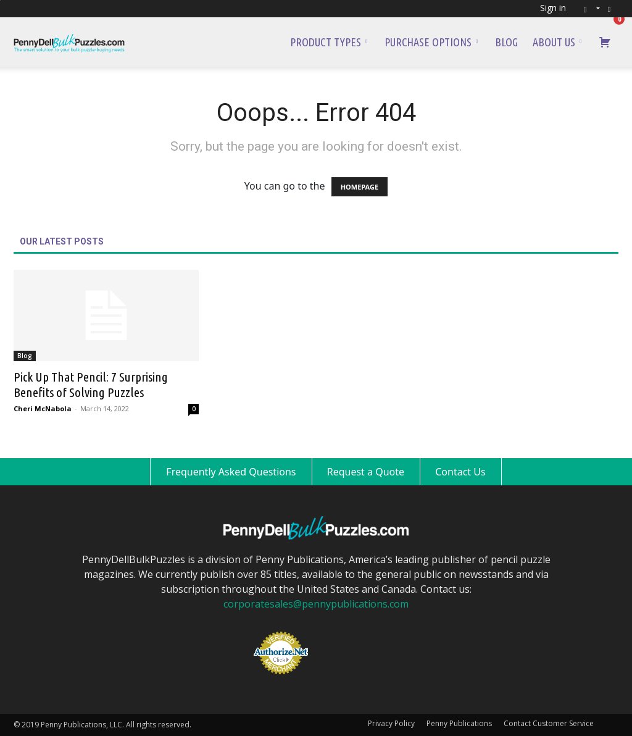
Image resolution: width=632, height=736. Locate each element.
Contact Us (460, 472)
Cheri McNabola (43, 408)
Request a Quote (365, 472)
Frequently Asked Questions (231, 472)
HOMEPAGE (359, 186)
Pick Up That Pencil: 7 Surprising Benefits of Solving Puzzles (91, 384)
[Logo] (69, 42)
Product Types (328, 42)
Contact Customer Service (549, 723)
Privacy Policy (391, 723)
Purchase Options (431, 42)
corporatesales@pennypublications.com (316, 604)
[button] (588, 8)
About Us (557, 42)
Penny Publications (459, 723)
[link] (348, 632)
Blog (506, 42)
